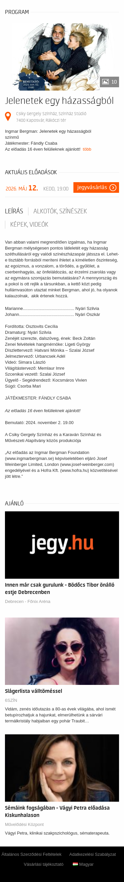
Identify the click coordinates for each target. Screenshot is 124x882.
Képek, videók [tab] (29, 224)
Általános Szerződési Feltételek (32, 854)
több (87, 149)
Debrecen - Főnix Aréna (27, 601)
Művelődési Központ (24, 824)
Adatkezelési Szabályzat (92, 854)
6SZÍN (11, 700)
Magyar (83, 864)
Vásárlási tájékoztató (43, 864)
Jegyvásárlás (92, 187)
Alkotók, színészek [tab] (60, 211)
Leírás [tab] (14, 211)
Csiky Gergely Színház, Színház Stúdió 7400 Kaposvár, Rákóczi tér (51, 117)
